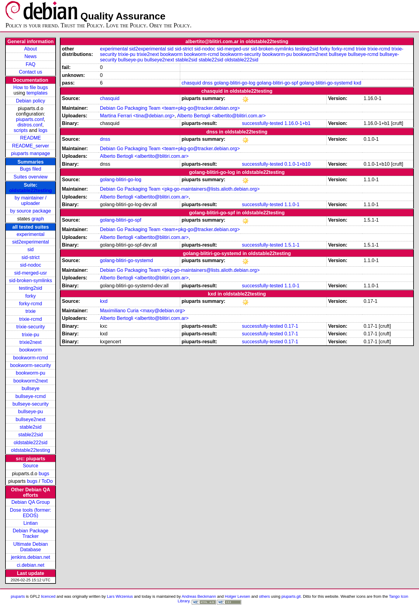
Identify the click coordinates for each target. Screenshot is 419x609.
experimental (31, 234)
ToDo (47, 481)
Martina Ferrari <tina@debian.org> (137, 115)
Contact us (30, 71)
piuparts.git (291, 596)
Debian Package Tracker (30, 533)
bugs (44, 473)
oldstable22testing (30, 190)
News (31, 56)
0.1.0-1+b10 (297, 164)
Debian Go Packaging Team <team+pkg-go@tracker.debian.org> (170, 108)
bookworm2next (30, 380)
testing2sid (30, 288)
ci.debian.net (30, 565)
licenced (48, 596)
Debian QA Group (30, 502)
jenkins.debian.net (30, 557)
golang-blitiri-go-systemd (325, 82)
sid (30, 249)
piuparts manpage (30, 153)
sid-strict (31, 257)
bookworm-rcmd (30, 357)
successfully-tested (262, 123)
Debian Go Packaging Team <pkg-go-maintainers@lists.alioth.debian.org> (180, 189)
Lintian (30, 523)
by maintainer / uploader (30, 200)
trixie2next (30, 342)
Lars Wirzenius (120, 596)
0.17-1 (291, 326)
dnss (207, 82)
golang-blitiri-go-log (234, 82)
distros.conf (29, 124)
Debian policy (30, 100)
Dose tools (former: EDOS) (30, 512)
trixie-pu (30, 334)
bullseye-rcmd (30, 396)
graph (38, 218)
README (30, 137)
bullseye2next (31, 419)
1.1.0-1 (292, 204)
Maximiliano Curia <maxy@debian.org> (142, 310)
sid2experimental (30, 241)
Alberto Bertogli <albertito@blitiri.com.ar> (221, 115)
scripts (21, 130)
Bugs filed (30, 168)
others (264, 596)
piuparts (18, 596)
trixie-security (30, 326)
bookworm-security (30, 365)
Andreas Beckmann (199, 596)
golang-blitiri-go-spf (277, 82)
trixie (31, 311)
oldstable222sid (30, 442)
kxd (357, 82)
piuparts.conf (30, 119)
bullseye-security (30, 404)
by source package (30, 210)
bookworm (30, 349)
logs (43, 130)
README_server (30, 145)
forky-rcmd (30, 303)
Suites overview (31, 176)
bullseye (30, 388)
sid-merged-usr (30, 272)
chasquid (191, 82)
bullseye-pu (30, 411)
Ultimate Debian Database (30, 547)
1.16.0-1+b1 (297, 123)
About (30, 48)
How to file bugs (30, 87)
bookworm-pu (30, 372)
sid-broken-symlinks (30, 280)
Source (30, 465)
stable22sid (30, 434)
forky (30, 296)
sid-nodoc (30, 265)
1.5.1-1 (292, 244)
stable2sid (31, 427)
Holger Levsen (237, 596)
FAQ (31, 64)
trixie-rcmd (30, 319)
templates (36, 92)
